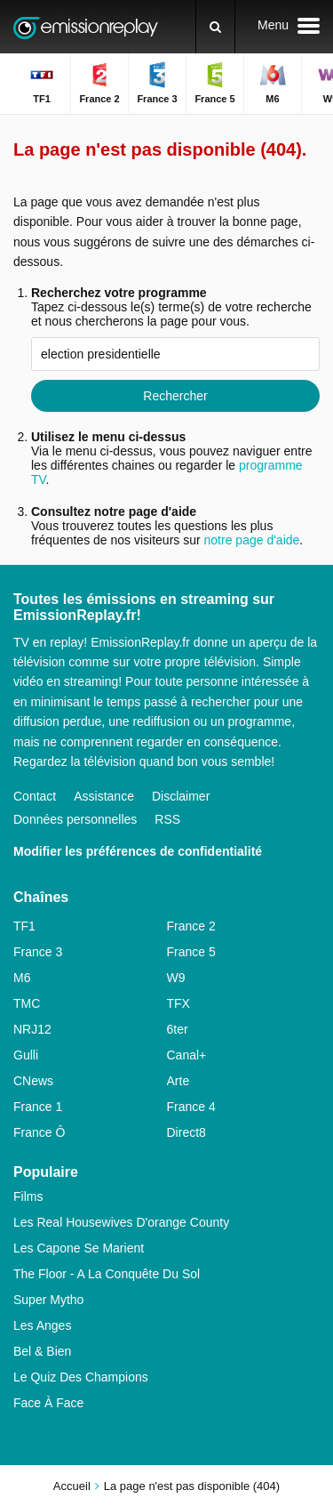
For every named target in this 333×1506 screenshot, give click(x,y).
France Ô (39, 1132)
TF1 (24, 926)
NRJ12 (32, 1029)
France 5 (191, 952)
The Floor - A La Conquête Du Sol (106, 1274)
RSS (167, 819)
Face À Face (48, 1403)
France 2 (191, 926)
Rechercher (175, 396)
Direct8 (186, 1132)
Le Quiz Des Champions (80, 1377)
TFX (178, 1003)
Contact (34, 796)
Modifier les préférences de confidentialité (137, 851)
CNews (33, 1081)
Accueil (72, 1486)
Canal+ (187, 1055)
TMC (26, 1003)
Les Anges (42, 1325)
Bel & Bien (42, 1351)
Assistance (104, 796)
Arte (178, 1081)
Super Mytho (48, 1300)
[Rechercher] (215, 26)
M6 (21, 977)
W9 (176, 977)
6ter (177, 1029)
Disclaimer (181, 796)
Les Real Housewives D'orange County (121, 1222)
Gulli (25, 1055)
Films (28, 1196)
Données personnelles (75, 819)
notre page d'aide (250, 540)
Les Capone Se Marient (78, 1248)
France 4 (191, 1106)
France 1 (37, 1106)
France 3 (37, 952)
